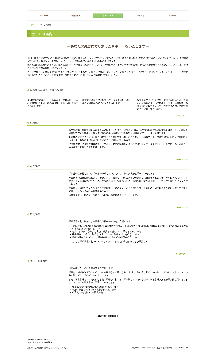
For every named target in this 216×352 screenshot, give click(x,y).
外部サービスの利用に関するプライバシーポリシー (48, 348)
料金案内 (140, 16)
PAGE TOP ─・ (182, 116)
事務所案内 (75, 16)
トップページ (43, 16)
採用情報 (172, 16)
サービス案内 (108, 16)
